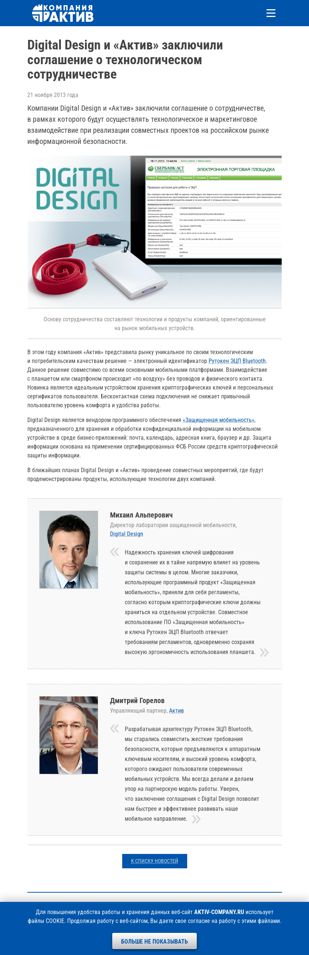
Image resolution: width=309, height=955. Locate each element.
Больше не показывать (154, 941)
